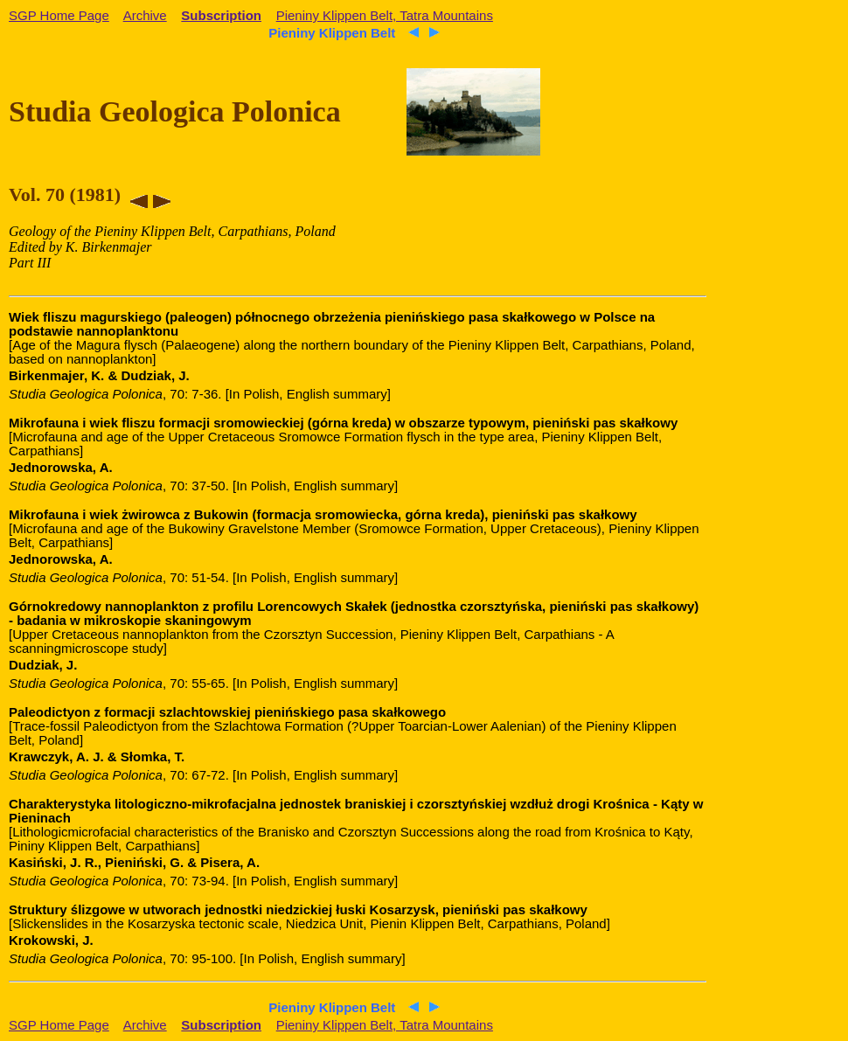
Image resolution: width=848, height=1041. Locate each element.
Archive (145, 15)
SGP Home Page (59, 15)
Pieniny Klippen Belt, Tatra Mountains (384, 15)
